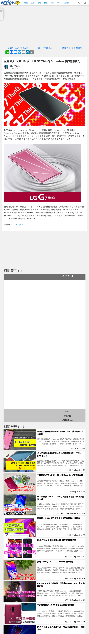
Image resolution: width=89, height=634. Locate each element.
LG (27, 68)
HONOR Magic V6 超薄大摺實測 (18, 48)
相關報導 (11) (67, 420)
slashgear (19, 224)
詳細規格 (67, 416)
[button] (79, 3)
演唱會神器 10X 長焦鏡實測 (72, 48)
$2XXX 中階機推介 (45, 48)
